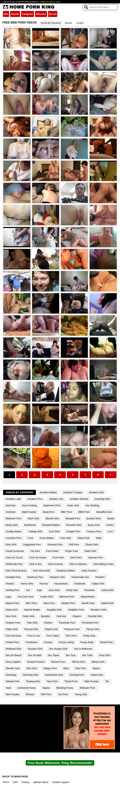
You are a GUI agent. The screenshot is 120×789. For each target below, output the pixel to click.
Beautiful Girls (104, 512)
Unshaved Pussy (26, 687)
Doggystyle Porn (32, 544)
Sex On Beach (14, 655)
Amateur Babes (48, 492)
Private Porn (12, 642)
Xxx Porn (63, 694)
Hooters (10, 583)
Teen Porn (52, 681)
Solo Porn (80, 668)
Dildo (99, 538)
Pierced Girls (31, 629)
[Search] (100, 7)
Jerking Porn (12, 590)
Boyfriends (30, 525)
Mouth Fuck (88, 603)
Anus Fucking (29, 505)
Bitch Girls (33, 518)
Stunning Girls (30, 674)
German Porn (95, 557)
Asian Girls (73, 505)
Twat (8, 687)
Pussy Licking (66, 642)
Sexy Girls (104, 655)
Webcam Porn (87, 687)
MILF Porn (31, 603)
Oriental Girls (95, 616)
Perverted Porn (90, 622)
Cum (110, 531)
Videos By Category (19, 492)
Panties (48, 622)
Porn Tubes (52, 635)
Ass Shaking (92, 505)
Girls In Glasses (78, 564)
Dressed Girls (55, 544)
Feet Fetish (52, 551)
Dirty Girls (11, 544)
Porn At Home (13, 635)
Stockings (11, 674)
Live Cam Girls (25, 596)
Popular (15, 14)
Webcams (41, 14)
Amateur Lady (13, 499)
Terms (5, 782)
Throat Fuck (71, 681)
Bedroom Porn (14, 518)
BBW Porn (84, 512)
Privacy (26, 782)
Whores (30, 694)
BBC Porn (66, 512)
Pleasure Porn (72, 629)
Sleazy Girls (98, 661)
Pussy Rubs (87, 642)
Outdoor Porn (13, 622)
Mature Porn (12, 603)
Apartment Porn (52, 505)
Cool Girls (54, 531)
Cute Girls (65, 538)
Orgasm (76, 616)
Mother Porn (68, 603)
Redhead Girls (13, 648)
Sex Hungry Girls (58, 648)
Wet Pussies (12, 694)
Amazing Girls (102, 499)
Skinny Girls (78, 661)
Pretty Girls (89, 635)
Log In (58, 2)
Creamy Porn (94, 531)
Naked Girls (107, 603)
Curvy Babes (46, 538)
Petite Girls (12, 629)
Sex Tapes (53, 655)
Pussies (48, 642)
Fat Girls (35, 551)
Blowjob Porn (73, 518)
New (6, 14)
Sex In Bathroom (83, 648)
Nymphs (45, 616)
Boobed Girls (94, 518)
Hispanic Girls (57, 577)
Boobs (110, 518)
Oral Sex (61, 616)
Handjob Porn (13, 577)
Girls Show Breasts (16, 570)
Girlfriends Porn (14, 564)
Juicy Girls (54, 590)
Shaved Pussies (36, 661)
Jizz (28, 590)
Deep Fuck (84, 538)
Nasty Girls (12, 609)
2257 (15, 782)
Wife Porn (46, 694)
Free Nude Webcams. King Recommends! (60, 763)
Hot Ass (43, 583)
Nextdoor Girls (98, 609)
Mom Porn (49, 603)
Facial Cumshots (15, 551)
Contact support (60, 782)
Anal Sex (11, 505)
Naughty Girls (54, 609)
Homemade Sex (80, 577)
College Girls (35, 531)
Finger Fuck (71, 551)
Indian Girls (98, 583)
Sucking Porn (77, 674)
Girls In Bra (35, 564)
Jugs (39, 590)
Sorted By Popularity (51, 23)
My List (52, 14)
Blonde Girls (52, 518)
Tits (107, 681)
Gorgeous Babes (66, 570)
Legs (8, 596)
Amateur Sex (56, 499)
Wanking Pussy (64, 687)
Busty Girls (94, 525)
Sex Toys (71, 655)
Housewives (61, 583)
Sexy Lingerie (13, 661)
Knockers (89, 590)
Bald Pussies (29, 512)
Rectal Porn (106, 642)
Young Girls (81, 694)
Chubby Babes (14, 531)
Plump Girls (92, 629)
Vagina (46, 687)
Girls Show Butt (41, 570)
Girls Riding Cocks (103, 564)
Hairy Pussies (89, 570)
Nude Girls (28, 616)
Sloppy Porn (50, 668)
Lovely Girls (46, 596)
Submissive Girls (54, 674)
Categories (27, 14)
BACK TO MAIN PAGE (15, 776)
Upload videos (41, 782)
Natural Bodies (32, 609)
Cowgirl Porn (73, 531)
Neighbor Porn (76, 609)
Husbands (79, 583)
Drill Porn (74, 544)
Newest (68, 23)
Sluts (66, 668)
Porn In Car (34, 635)
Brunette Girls (73, 525)
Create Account (46, 2)
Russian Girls (35, 648)
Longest (80, 23)
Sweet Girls (97, 674)
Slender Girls (13, 668)
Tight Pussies (91, 681)
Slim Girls (31, 668)
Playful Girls (51, 629)
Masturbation (88, 596)
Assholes (11, 512)
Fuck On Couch (14, 557)
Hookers (100, 577)
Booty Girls (12, 525)
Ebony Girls (91, 544)
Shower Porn (58, 661)
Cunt (30, 538)
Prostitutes (31, 642)
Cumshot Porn (13, 538)
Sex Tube (87, 655)
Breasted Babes (51, 525)
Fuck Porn (58, 557)
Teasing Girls (33, 681)
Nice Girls (11, 616)
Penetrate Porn (67, 622)
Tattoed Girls (12, 681)
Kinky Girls (72, 590)
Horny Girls (27, 583)
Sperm (96, 668)
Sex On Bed (34, 655)
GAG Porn (76, 557)
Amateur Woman (79, 499)
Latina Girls (107, 590)
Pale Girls (32, 622)
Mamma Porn (66, 596)
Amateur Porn (35, 499)
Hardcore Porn (35, 577)
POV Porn (71, 635)
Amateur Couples (72, 492)
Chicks (110, 525)
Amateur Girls (96, 492)
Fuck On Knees (37, 557)
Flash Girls (90, 551)
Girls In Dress (55, 564)
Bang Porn (49, 512)
